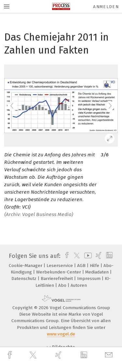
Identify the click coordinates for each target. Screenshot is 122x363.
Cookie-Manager (26, 265)
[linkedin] (84, 355)
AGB (82, 265)
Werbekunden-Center (59, 272)
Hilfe (95, 265)
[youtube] (87, 256)
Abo (63, 285)
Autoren (79, 285)
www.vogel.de (61, 334)
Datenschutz (24, 278)
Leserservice (60, 265)
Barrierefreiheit (57, 278)
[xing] (59, 355)
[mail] (109, 355)
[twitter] (34, 355)
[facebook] (10, 355)
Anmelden (106, 6)
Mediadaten (97, 272)
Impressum (89, 278)
